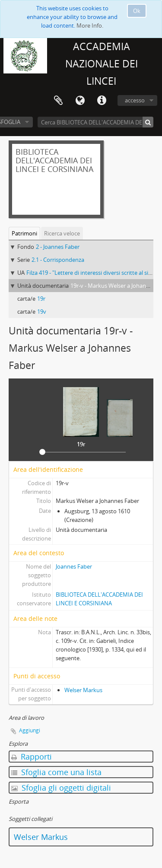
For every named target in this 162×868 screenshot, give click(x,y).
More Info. (89, 25)
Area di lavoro (58, 100)
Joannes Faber (74, 566)
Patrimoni (24, 233)
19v (41, 311)
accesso (135, 100)
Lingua (80, 100)
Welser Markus (83, 690)
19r (41, 298)
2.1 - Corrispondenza (58, 260)
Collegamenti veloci (101, 100)
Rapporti (31, 756)
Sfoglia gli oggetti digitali (61, 787)
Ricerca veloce (62, 233)
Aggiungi (29, 730)
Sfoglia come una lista (56, 772)
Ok (136, 11)
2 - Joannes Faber (57, 247)
